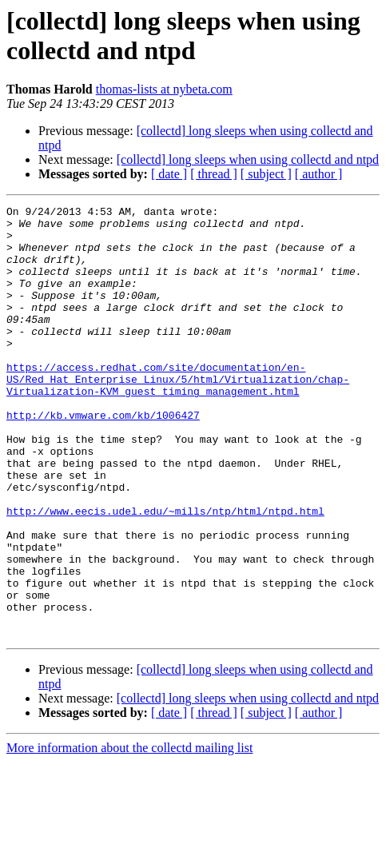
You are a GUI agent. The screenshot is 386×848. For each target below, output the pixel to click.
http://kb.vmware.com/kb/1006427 (103, 458)
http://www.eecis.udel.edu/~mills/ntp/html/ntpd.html (165, 573)
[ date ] (169, 174)
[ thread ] (213, 174)
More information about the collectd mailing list (129, 834)
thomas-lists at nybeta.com (164, 89)
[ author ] (319, 174)
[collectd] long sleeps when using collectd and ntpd (248, 159)
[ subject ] (266, 174)
